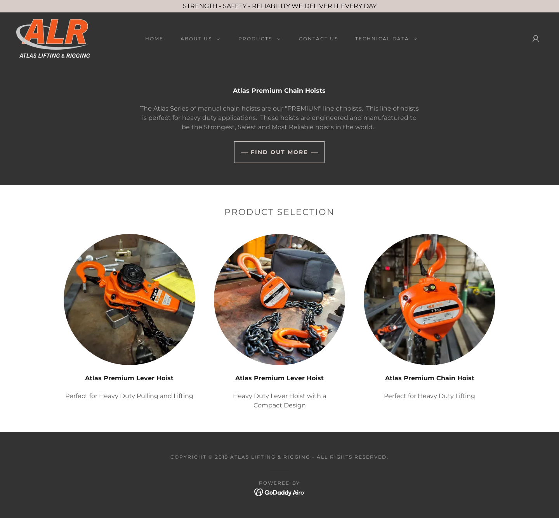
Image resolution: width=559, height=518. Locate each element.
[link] (53, 38)
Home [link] (154, 39)
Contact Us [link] (318, 39)
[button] (198, 38)
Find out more (279, 152)
